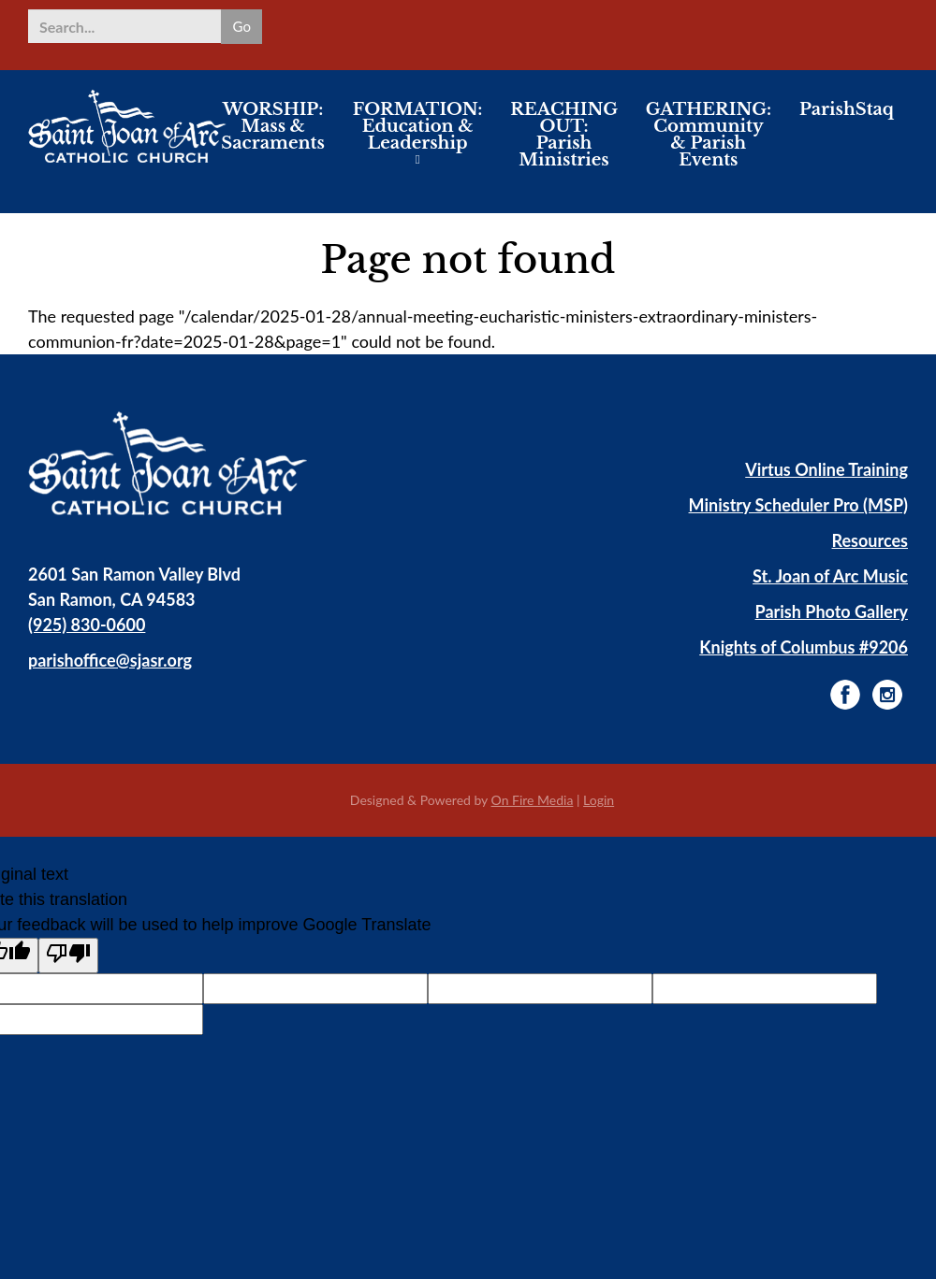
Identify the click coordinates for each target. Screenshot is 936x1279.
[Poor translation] (68, 955)
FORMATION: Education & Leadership (418, 140)
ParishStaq (846, 123)
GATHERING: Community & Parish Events (708, 148)
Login (598, 800)
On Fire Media (532, 800)
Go (240, 26)
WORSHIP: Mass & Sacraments (273, 140)
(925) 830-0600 (86, 624)
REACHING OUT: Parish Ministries (564, 148)
